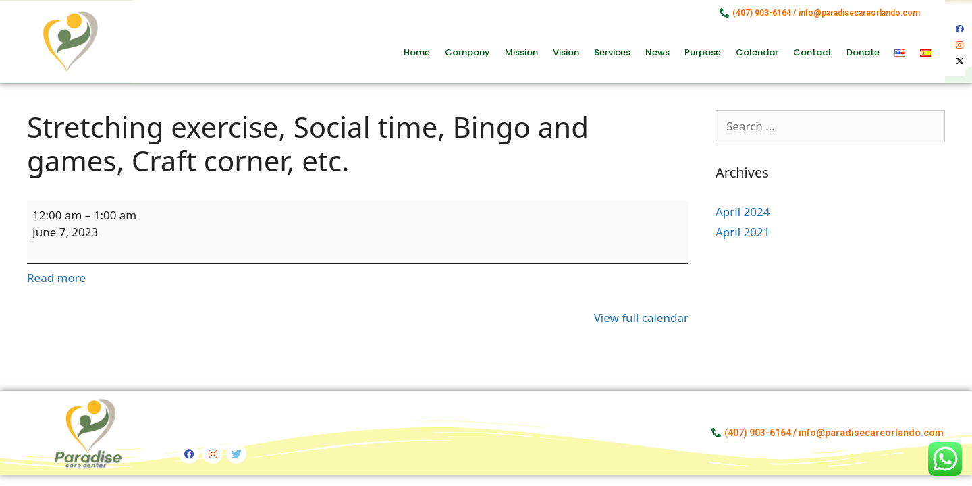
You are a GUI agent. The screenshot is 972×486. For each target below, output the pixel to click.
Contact (812, 52)
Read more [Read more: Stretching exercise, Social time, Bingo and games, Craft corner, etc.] (56, 278)
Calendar (757, 52)
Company (467, 52)
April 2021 (743, 232)
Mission (521, 52)
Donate (863, 52)
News (657, 52)
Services (612, 52)
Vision (566, 52)
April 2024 (743, 211)
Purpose (702, 52)
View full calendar (641, 317)
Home (417, 52)
